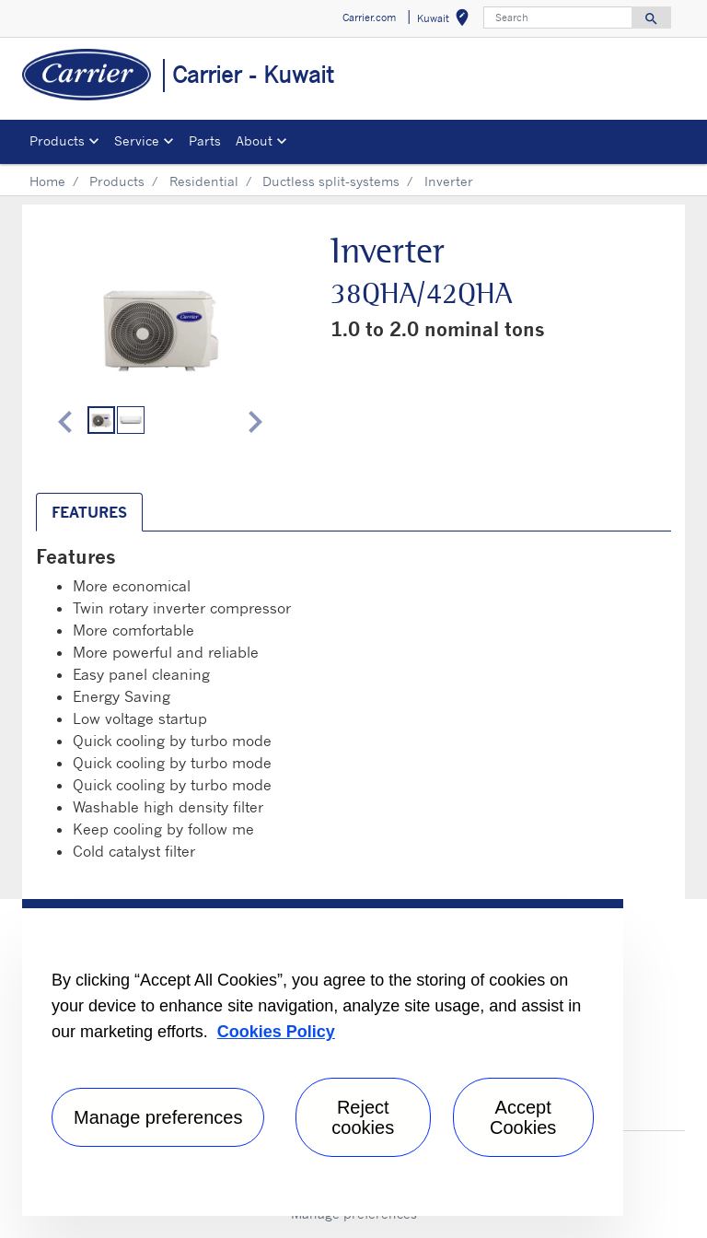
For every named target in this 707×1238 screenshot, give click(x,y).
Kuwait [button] (446, 20)
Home (47, 181)
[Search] (557, 17)
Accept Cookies (523, 1117)
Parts (205, 140)
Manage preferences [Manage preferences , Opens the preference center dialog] (158, 1117)
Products (117, 181)
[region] (322, 1057)
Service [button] (136, 140)
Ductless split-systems (331, 181)
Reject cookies (362, 1117)
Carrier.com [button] (369, 17)
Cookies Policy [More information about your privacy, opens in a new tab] (276, 1031)
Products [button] (57, 140)
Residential (203, 181)
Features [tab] (89, 512)
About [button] (254, 140)
